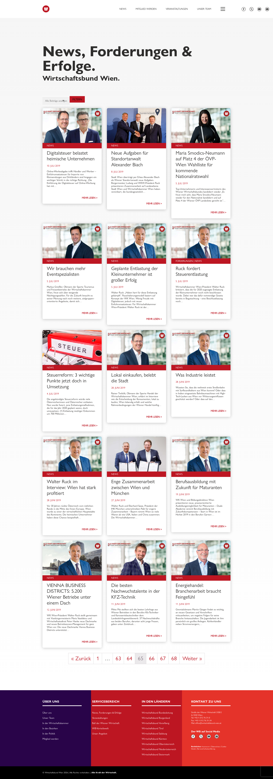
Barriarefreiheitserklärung (206, 748)
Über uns (47, 712)
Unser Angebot (99, 733)
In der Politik (48, 733)
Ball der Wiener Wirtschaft (105, 723)
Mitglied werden (146, 8)
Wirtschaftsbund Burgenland (156, 718)
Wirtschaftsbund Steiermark (156, 754)
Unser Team (204, 8)
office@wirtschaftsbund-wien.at (208, 723)
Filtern (77, 99)
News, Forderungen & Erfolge (107, 712)
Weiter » (192, 658)
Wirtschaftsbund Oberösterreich (158, 744)
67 (163, 658)
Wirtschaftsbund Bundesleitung (157, 712)
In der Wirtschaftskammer (55, 723)
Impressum (206, 746)
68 (174, 658)
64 (129, 658)
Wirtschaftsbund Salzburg (154, 733)
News (122, 8)
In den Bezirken (50, 728)
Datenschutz (215, 746)
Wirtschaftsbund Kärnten (154, 739)
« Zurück (81, 658)
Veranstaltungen (177, 8)
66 (152, 658)
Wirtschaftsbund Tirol (152, 728)
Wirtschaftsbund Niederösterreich (159, 749)
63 (118, 658)
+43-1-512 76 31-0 (202, 717)
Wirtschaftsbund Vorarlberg (155, 723)
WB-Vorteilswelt (100, 728)
